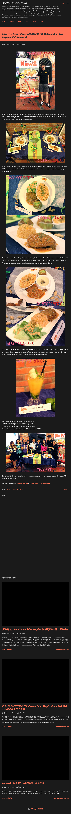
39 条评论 (9, 649)
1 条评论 (8, 726)
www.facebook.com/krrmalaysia (40, 484)
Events (8, 489)
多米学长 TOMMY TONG (14, 3)
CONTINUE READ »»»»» (61, 649)
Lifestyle (20, 489)
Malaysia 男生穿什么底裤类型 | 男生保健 (23, 783)
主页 (3, 21)
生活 (27, 21)
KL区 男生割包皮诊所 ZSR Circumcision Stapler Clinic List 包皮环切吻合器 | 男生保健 (34, 708)
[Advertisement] (35, 558)
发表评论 (9, 798)
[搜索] (63, 3)
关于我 (11, 21)
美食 (19, 21)
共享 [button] (65, 489)
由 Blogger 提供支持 (35, 809)
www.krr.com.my (22, 484)
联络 (41, 21)
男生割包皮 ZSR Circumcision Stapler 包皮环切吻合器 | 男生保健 (35, 629)
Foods (14, 489)
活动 (34, 21)
